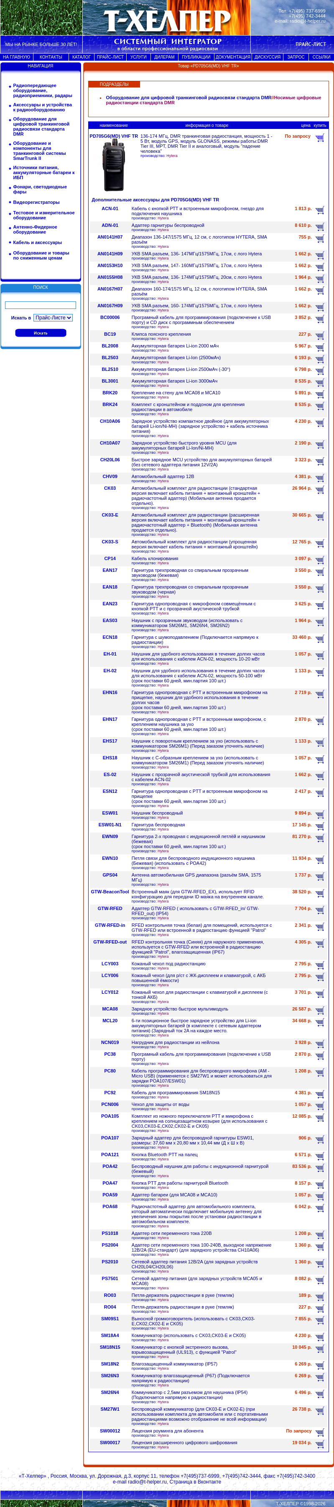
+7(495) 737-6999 (307, 10)
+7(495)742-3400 (296, 1476)
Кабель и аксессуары (37, 242)
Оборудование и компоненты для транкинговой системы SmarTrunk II (39, 151)
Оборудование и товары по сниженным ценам (41, 255)
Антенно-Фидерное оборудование (35, 229)
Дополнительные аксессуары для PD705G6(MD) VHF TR (155, 199)
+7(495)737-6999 (200, 1476)
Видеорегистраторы (36, 202)
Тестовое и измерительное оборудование (44, 215)
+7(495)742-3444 (241, 1476)
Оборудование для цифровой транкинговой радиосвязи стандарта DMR (41, 126)
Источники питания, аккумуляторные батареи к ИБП (44, 172)
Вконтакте (209, 1482)
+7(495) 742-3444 (307, 15)
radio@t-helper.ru (307, 20)
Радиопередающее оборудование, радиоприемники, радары (42, 90)
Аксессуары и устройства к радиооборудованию (42, 107)
